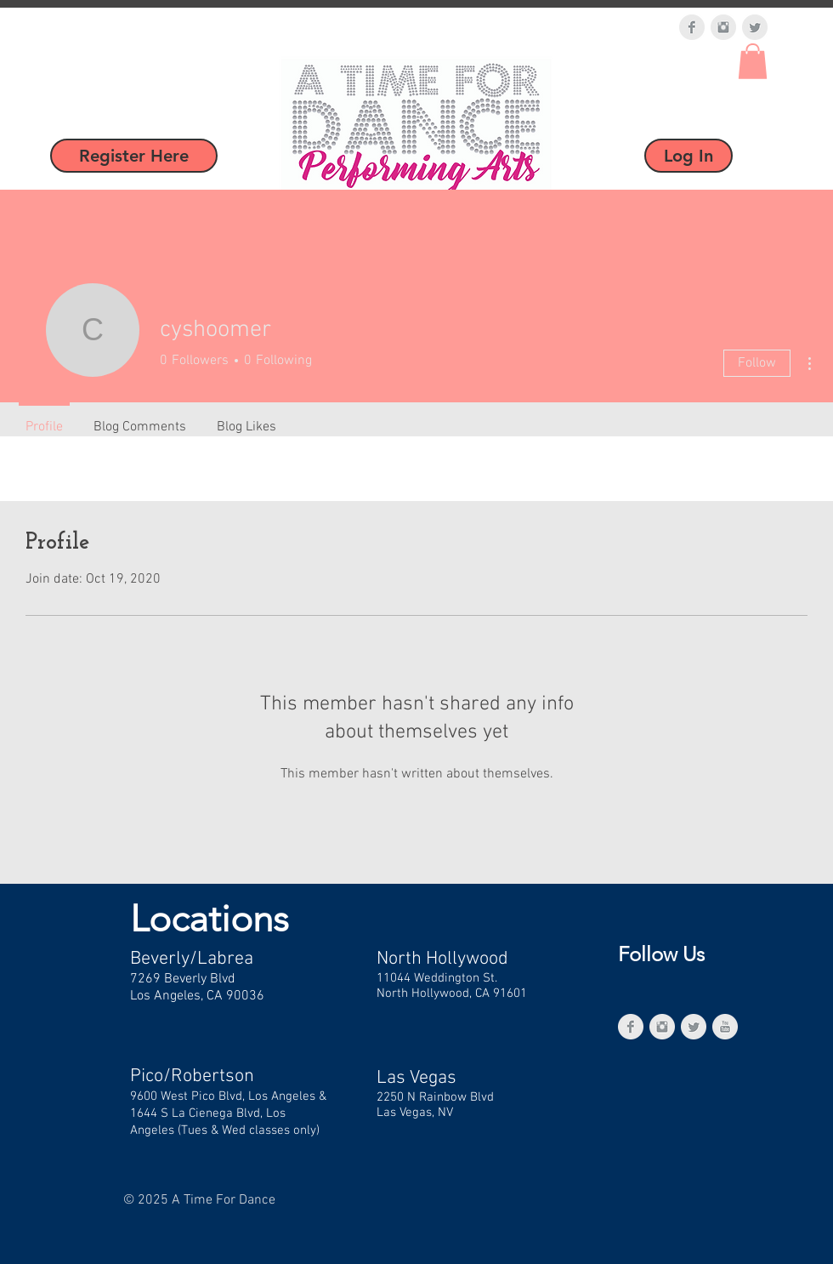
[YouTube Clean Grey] (725, 1026)
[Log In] (688, 156)
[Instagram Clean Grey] (723, 27)
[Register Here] (134, 156)
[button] (753, 61)
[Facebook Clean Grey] (692, 27)
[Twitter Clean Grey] (755, 27)
